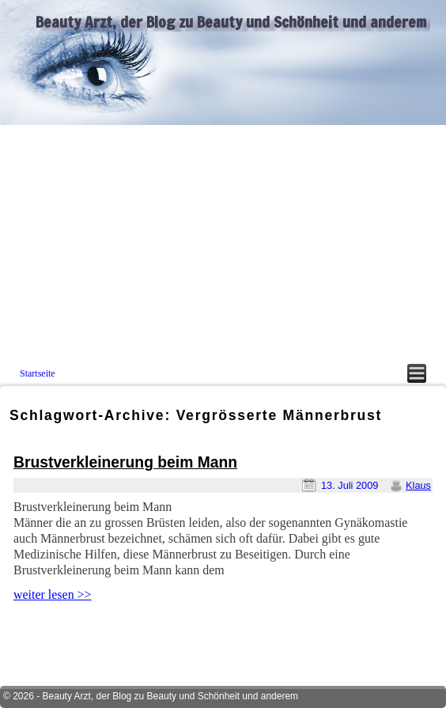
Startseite (37, 373)
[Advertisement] (223, 243)
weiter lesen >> (52, 594)
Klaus (418, 485)
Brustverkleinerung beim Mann (125, 462)
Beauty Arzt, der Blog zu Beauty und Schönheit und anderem (231, 21)
